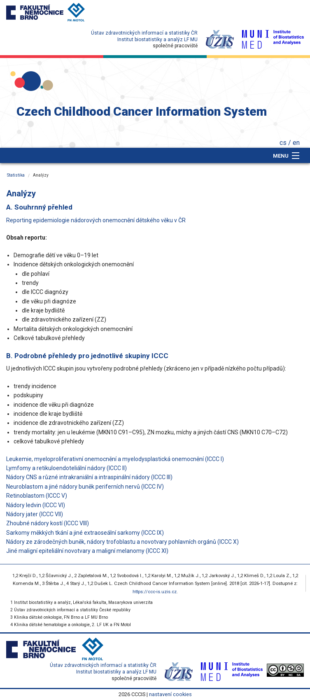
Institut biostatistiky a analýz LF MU (157, 39)
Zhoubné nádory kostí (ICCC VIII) (47, 523)
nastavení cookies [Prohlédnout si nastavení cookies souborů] (170, 694)
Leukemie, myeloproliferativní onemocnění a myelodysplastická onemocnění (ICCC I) (115, 459)
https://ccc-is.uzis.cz (155, 591)
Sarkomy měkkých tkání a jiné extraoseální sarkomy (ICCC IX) (85, 532)
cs (283, 143)
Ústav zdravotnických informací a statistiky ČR (144, 33)
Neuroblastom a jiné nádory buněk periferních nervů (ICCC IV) (85, 486)
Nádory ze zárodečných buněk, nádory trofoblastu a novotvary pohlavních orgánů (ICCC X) (122, 541)
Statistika (16, 175)
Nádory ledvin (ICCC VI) (35, 505)
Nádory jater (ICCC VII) (34, 514)
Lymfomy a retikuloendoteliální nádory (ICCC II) (66, 468)
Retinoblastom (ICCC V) (36, 495)
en (296, 143)
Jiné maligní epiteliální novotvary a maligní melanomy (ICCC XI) (87, 551)
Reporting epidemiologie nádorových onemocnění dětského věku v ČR (96, 220)
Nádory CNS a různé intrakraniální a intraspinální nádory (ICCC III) (89, 477)
